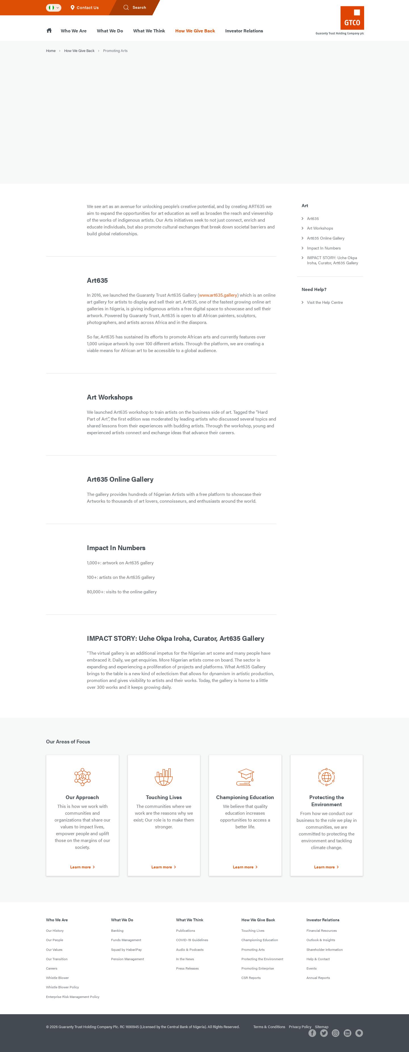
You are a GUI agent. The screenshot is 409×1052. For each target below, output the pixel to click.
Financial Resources (321, 930)
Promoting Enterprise (257, 968)
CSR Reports (251, 977)
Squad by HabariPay (126, 949)
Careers (51, 968)
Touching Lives (252, 930)
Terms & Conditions (269, 1026)
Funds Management (126, 939)
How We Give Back (195, 30)
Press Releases (187, 968)
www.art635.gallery (218, 295)
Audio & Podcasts (190, 949)
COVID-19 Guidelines (192, 939)
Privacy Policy (300, 1026)
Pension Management (127, 958)
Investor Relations (244, 30)
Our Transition (57, 958)
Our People (54, 939)
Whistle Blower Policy (62, 986)
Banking (117, 930)
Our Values (54, 949)
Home (51, 50)
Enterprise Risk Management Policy (72, 996)
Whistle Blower (57, 977)
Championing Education (259, 939)
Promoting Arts (253, 949)
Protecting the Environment (262, 958)
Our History (55, 930)
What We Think (149, 30)
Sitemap (321, 1026)
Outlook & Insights (320, 939)
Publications (185, 930)
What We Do (110, 30)
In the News (185, 958)
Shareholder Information (324, 949)
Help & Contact (318, 958)
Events (311, 968)
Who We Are (74, 30)
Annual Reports (318, 977)
